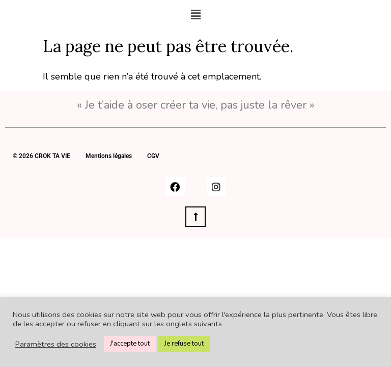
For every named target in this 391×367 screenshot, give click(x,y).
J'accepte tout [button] (130, 343)
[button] (195, 14)
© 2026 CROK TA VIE (41, 156)
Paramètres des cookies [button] (55, 344)
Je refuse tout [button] (184, 343)
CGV (153, 156)
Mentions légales (109, 156)
